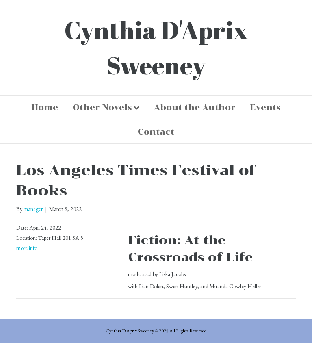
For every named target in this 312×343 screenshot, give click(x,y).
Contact (156, 132)
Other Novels (102, 107)
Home (44, 107)
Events (265, 107)
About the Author (194, 107)
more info (26, 248)
